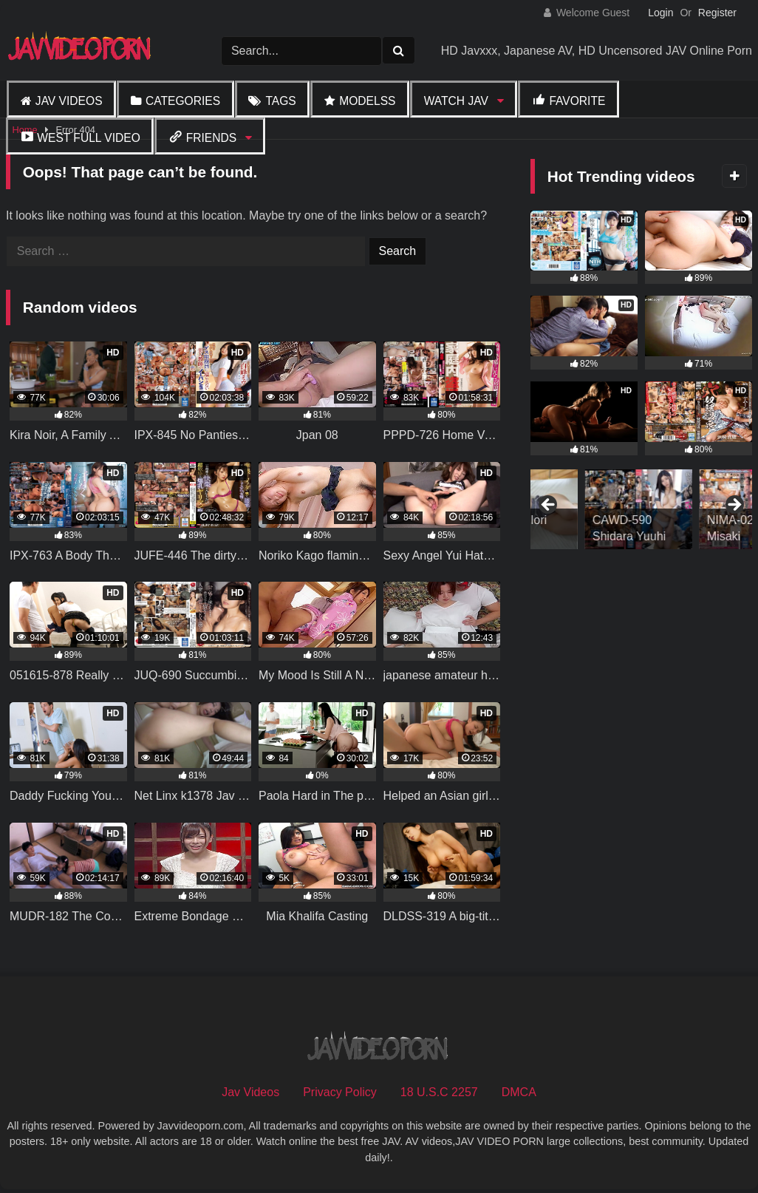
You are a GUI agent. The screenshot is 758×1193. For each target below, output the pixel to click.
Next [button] (734, 505)
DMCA (519, 1092)
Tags (280, 101)
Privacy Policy (340, 1092)
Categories (183, 101)
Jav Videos (69, 101)
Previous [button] (549, 505)
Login (660, 12)
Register (717, 12)
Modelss (367, 101)
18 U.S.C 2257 (439, 1092)
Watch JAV (456, 101)
